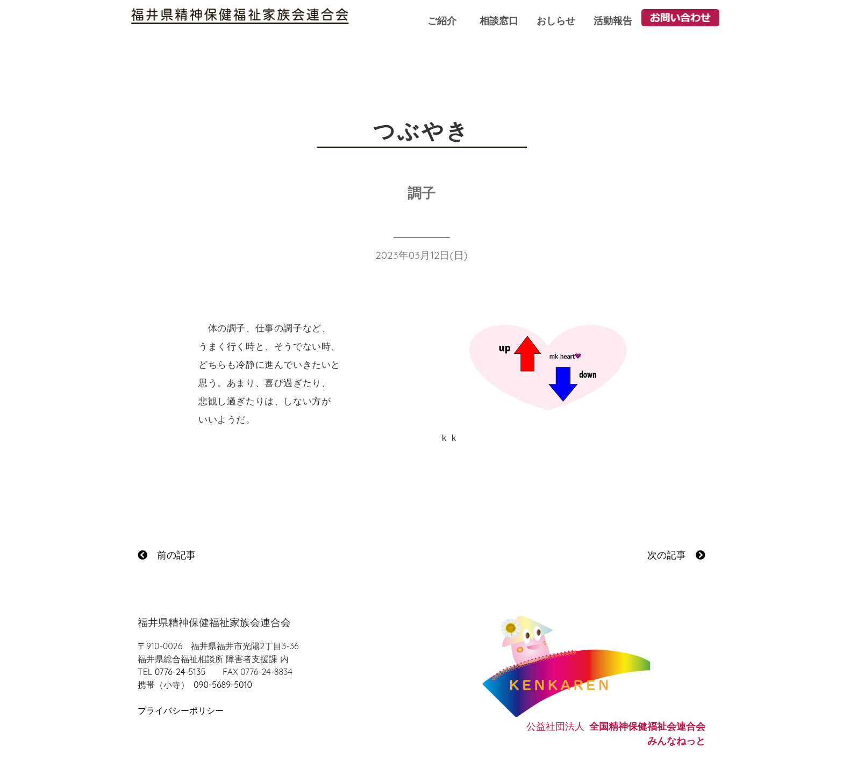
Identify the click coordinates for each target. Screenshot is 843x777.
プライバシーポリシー (181, 710)
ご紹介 (441, 20)
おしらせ (556, 20)
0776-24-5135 (180, 671)
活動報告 (613, 20)
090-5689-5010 (223, 684)
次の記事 (676, 555)
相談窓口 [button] (499, 20)
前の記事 (167, 555)
